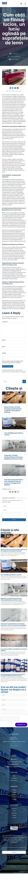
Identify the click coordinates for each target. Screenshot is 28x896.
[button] (21, 3)
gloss (16, 91)
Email (4, 346)
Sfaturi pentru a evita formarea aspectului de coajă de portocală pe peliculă (13, 409)
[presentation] (11, 515)
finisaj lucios (11, 91)
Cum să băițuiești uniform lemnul (11, 574)
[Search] (24, 381)
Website (4, 353)
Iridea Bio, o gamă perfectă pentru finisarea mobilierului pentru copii (13, 457)
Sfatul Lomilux (15, 59)
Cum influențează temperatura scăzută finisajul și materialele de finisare (13, 675)
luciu (20, 91)
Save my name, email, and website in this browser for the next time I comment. (12, 361)
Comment (5, 321)
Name (4, 340)
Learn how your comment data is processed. (14, 371)
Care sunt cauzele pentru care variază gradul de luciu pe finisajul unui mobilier (13, 482)
